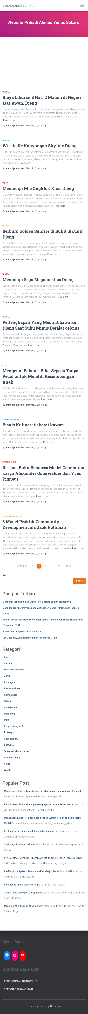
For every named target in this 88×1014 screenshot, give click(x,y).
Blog (4, 365)
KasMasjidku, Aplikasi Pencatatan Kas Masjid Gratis (29, 637)
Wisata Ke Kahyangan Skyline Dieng (39, 145)
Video (5, 183)
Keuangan (9, 682)
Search (6, 575)
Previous (22, 566)
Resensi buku (9, 462)
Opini (7, 720)
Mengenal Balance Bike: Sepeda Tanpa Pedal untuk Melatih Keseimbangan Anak (40, 376)
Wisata (6, 92)
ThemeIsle (55, 1006)
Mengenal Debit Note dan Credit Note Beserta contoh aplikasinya (36, 601)
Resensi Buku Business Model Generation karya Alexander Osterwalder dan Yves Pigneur (43, 473)
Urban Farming (12, 757)
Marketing (9, 713)
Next (67, 566)
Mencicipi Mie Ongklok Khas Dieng (38, 188)
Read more (8, 120)
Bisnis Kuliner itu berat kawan (33, 425)
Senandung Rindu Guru (16, 884)
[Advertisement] (44, 59)
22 (59, 566)
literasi (8, 701)
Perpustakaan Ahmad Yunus (20, 981)
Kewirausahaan (10, 419)
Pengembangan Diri (12, 516)
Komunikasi (10, 695)
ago (41, 125)
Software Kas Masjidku (18, 989)
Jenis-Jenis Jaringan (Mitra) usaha (23, 892)
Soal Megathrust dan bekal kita (20, 844)
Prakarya (9, 732)
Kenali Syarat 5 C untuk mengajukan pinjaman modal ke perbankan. (39, 804)
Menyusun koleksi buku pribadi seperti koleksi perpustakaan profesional (42, 791)
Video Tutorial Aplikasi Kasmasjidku (21, 631)
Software (9, 745)
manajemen (10, 707)
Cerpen (8, 663)
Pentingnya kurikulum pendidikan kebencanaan (29, 831)
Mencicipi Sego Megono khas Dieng (38, 279)
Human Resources (14, 669)
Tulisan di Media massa (16, 751)
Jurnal (7, 676)
